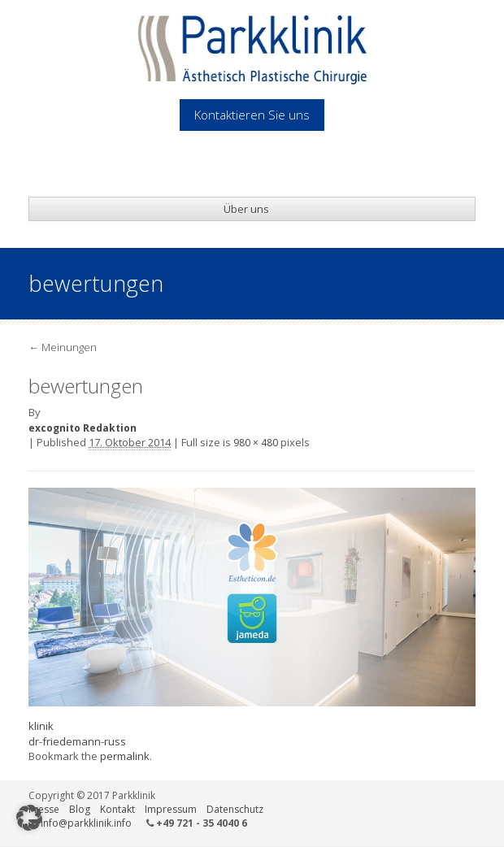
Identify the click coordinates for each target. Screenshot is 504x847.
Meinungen (62, 347)
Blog (79, 809)
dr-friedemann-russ (77, 741)
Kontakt (117, 809)
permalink (125, 756)
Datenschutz (234, 809)
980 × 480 (255, 443)
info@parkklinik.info (86, 823)
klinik (41, 726)
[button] (29, 817)
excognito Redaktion (82, 428)
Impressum (171, 809)
